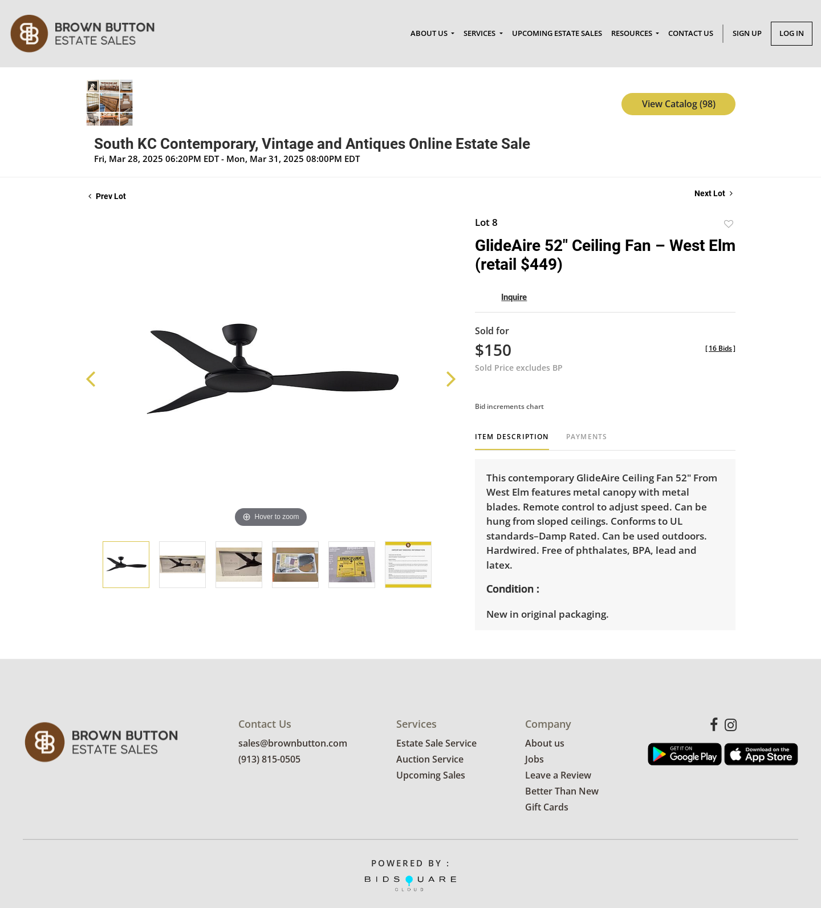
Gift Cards (546, 807)
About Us (429, 33)
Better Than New (562, 791)
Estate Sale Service (436, 743)
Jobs (534, 759)
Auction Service (430, 759)
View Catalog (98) (679, 104)
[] (720, 348)
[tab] (512, 441)
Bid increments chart (509, 406)
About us (544, 743)
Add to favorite (728, 223)
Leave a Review (558, 775)
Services (480, 33)
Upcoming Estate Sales (557, 33)
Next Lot (713, 193)
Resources (632, 33)
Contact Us (690, 33)
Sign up (747, 33)
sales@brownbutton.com (292, 743)
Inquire (514, 297)
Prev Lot (107, 196)
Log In (791, 33)
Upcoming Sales (430, 775)
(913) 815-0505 (269, 759)
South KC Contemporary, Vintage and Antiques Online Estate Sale (312, 143)
